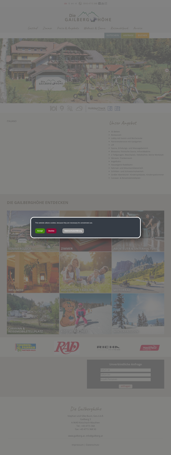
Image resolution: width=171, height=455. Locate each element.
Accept (40, 231)
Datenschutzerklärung (73, 231)
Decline (51, 231)
